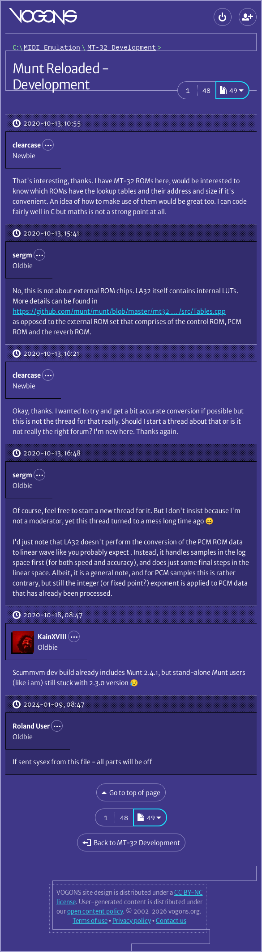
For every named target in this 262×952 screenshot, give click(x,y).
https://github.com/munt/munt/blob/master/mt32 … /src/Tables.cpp (119, 311)
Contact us (171, 921)
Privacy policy (131, 921)
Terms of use (90, 921)
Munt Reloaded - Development (61, 76)
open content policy (95, 911)
